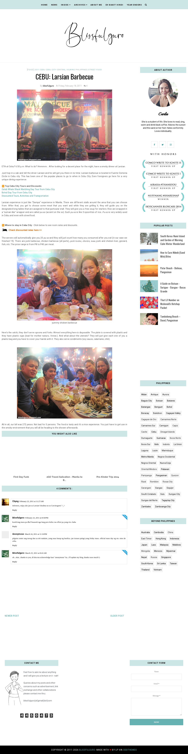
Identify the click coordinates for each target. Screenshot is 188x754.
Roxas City (168, 481)
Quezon (175, 475)
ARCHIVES (80, 5)
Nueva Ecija (165, 463)
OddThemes (130, 750)
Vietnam (158, 570)
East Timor (146, 538)
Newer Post (12, 616)
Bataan (159, 401)
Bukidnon (157, 413)
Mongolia (145, 551)
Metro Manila (147, 457)
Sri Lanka (161, 563)
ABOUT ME (96, 5)
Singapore (166, 557)
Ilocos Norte (175, 438)
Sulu (162, 494)
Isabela (166, 444)
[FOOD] (31, 69)
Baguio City (146, 401)
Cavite (144, 432)
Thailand (145, 570)
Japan (144, 545)
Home (44, 5)
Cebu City (51, 69)
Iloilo (157, 444)
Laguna (144, 450)
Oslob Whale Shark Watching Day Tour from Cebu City (28, 189)
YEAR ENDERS (134, 5)
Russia (154, 557)
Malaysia (164, 545)
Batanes (171, 401)
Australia (145, 532)
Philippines (82, 69)
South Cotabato (148, 494)
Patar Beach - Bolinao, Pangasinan (171, 270)
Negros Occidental (166, 457)
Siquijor (170, 488)
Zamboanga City (163, 506)
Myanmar (171, 551)
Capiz (175, 425)
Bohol (169, 407)
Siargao (158, 488)
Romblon (154, 481)
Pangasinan (161, 475)
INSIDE (66, 5)
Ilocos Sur (145, 444)
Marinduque (167, 450)
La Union (178, 444)
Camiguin (163, 425)
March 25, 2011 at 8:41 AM (36, 553)
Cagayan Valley (173, 413)
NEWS (54, 5)
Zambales (146, 506)
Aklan (144, 394)
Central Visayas (66, 69)
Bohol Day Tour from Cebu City (17, 192)
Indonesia (174, 538)
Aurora (165, 394)
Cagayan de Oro (148, 419)
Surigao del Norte (149, 500)
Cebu (43, 69)
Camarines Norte (168, 419)
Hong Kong (161, 538)
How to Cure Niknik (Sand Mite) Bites (172, 254)
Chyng (15, 501)
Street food (95, 69)
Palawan (165, 469)
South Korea (147, 563)
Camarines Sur (148, 425)
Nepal (144, 557)
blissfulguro (48, 86)
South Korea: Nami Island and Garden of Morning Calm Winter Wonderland (172, 240)
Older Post (117, 616)
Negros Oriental (148, 463)
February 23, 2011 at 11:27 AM (31, 501)
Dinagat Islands (167, 432)
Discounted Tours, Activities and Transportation (25, 196)
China (170, 532)
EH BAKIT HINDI (114, 5)
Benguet (159, 407)
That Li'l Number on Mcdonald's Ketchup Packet (170, 304)
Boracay (145, 413)
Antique (154, 394)
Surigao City (174, 494)
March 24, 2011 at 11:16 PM (36, 534)
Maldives (177, 545)
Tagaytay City (168, 500)
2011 (37, 69)
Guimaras (161, 438)
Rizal (143, 481)
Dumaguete (146, 438)
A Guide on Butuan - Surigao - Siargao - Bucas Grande (173, 287)
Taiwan (173, 563)
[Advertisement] (163, 353)
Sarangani (146, 488)
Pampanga (146, 475)
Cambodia (159, 532)
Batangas (145, 407)
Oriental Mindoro (149, 469)
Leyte (155, 450)
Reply (14, 510)
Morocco (158, 551)
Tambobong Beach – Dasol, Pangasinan (170, 318)
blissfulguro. (87, 750)
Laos (153, 545)
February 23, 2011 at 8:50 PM (36, 518)
